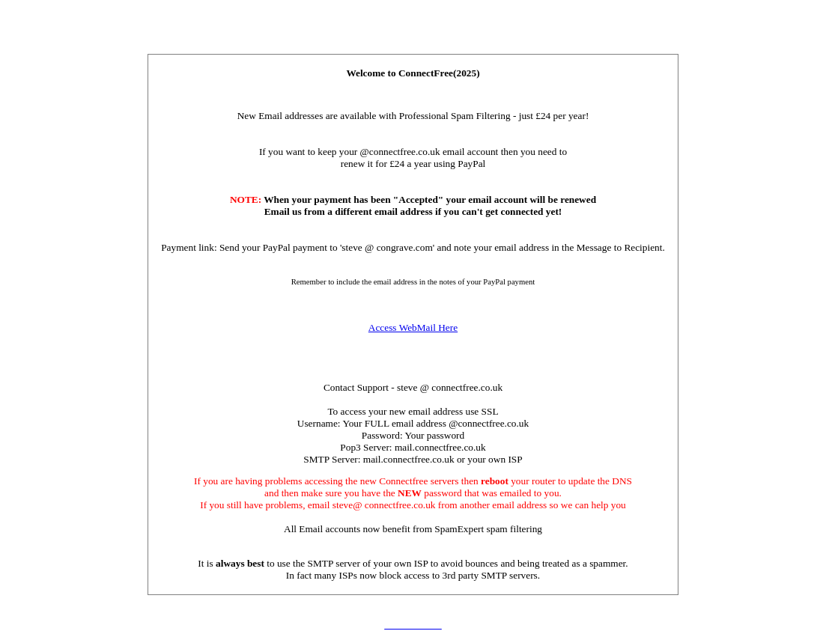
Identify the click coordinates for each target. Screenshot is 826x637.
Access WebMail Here (413, 327)
